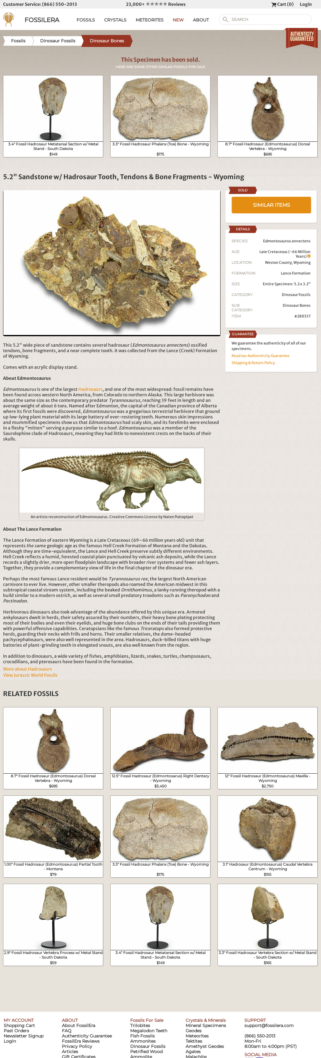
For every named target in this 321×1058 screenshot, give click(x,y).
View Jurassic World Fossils (30, 675)
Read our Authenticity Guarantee (260, 355)
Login (306, 4)
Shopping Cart (19, 1025)
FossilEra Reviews (81, 1041)
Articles (70, 1051)
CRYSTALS (115, 20)
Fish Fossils (142, 1036)
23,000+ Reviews (156, 4)
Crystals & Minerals (206, 1020)
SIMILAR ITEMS (271, 205)
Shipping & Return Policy (253, 362)
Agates (193, 1051)
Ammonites (143, 1041)
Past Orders (16, 1030)
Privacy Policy (77, 1046)
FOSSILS (86, 20)
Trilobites (140, 1025)
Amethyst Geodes (205, 1046)
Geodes (194, 1030)
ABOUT (201, 20)
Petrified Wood (146, 1051)
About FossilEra (78, 1025)
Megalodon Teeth (148, 1030)
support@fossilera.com (269, 1025)
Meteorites (197, 1036)
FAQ (66, 1030)
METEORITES (150, 20)
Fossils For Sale (146, 1020)
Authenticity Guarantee (87, 1036)
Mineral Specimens (206, 1025)
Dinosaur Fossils (296, 294)
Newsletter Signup (23, 1036)
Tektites (194, 1041)
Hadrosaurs (90, 389)
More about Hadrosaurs (27, 669)
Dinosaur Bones (297, 305)
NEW (178, 20)
